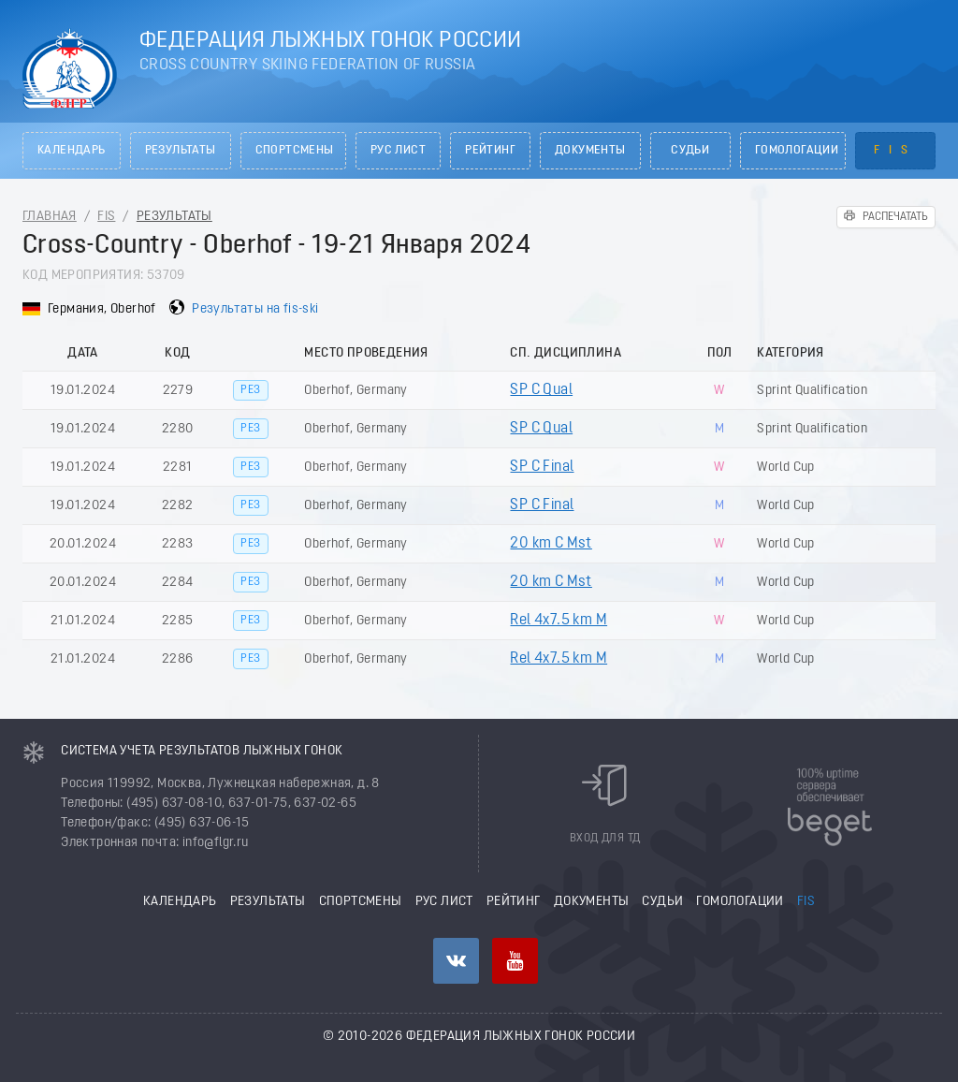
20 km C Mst (550, 543)
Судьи (690, 150)
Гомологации (796, 150)
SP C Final (541, 467)
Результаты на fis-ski (255, 309)
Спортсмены (294, 150)
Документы (590, 150)
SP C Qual (541, 390)
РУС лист (398, 150)
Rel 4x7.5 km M (558, 620)
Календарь (71, 150)
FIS (895, 150)
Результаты (180, 150)
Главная (49, 217)
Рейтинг (490, 150)
